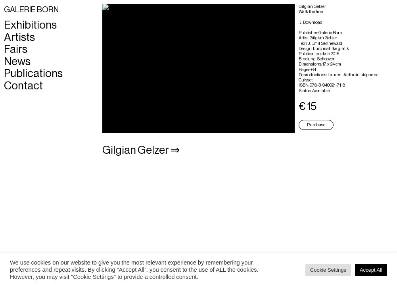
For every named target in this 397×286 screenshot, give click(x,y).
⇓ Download (310, 22)
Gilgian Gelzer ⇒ (141, 150)
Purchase (316, 125)
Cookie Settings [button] (328, 270)
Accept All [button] (371, 270)
